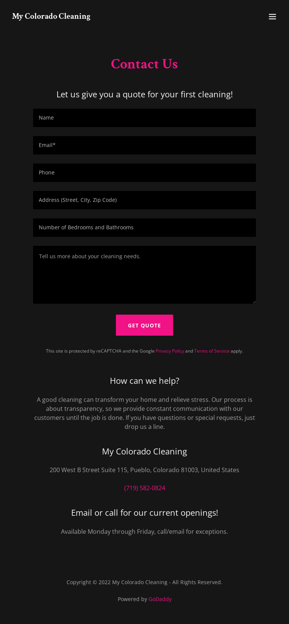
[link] (51, 16)
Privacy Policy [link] (170, 351)
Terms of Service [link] (212, 351)
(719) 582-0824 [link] (144, 488)
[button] (272, 16)
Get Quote (144, 325)
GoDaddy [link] (160, 599)
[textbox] (144, 118)
